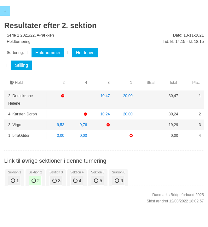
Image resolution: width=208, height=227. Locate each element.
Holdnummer (48, 52)
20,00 (128, 96)
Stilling (21, 65)
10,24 (105, 114)
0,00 (60, 135)
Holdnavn (85, 52)
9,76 (83, 125)
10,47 (105, 96)
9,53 (60, 125)
